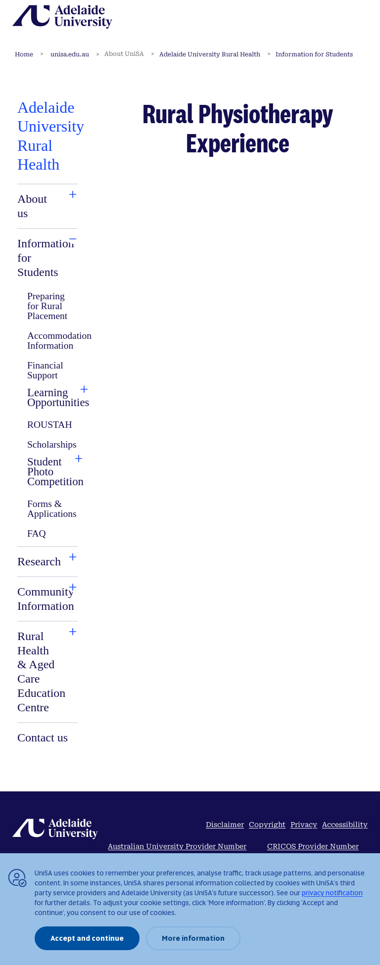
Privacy (303, 824)
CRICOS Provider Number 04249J (313, 852)
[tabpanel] (47, 422)
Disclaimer (225, 824)
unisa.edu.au (69, 54)
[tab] (37, 206)
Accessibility (345, 824)
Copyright (267, 824)
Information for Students (314, 54)
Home (24, 54)
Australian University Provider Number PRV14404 (177, 852)
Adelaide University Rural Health (209, 54)
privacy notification (332, 892)
